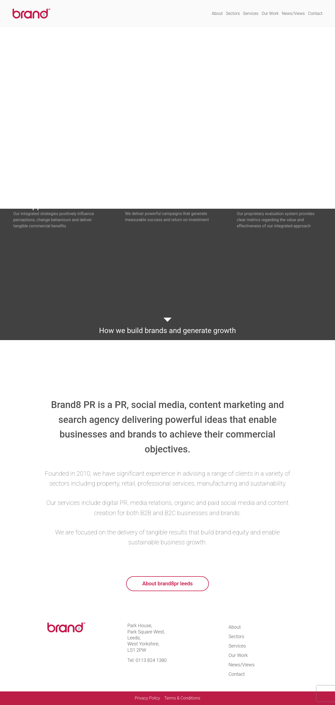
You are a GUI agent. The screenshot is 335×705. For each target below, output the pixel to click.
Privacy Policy (147, 698)
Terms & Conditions (182, 698)
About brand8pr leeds (167, 583)
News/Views (293, 13)
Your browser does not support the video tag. (167, 118)
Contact (315, 13)
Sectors (233, 13)
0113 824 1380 (151, 660)
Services (250, 13)
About (217, 13)
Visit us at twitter (53, 651)
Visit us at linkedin (71, 651)
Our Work (269, 13)
